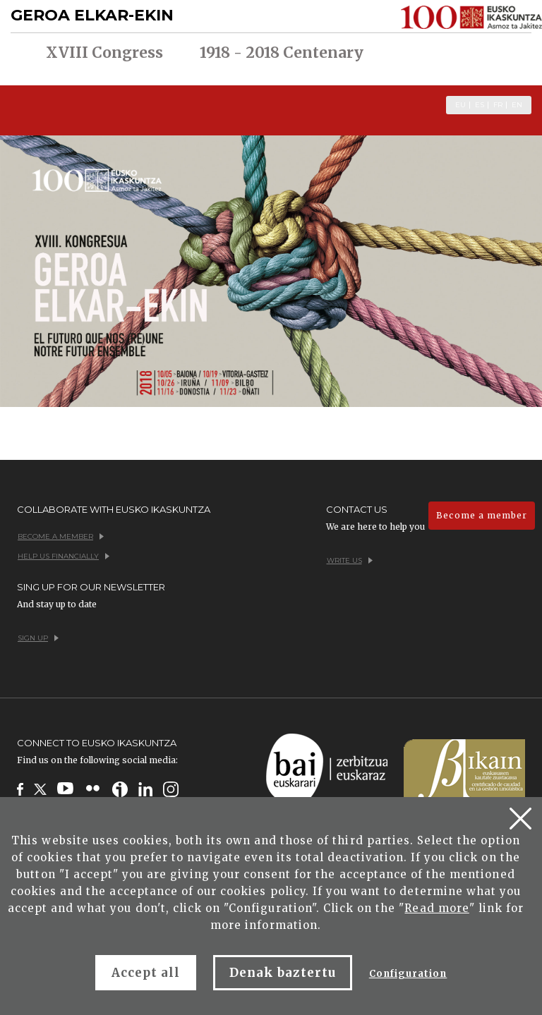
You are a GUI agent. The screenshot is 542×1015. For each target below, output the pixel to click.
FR (497, 105)
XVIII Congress (104, 52)
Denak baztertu (282, 972)
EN (517, 105)
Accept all (146, 972)
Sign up (38, 638)
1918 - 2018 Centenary (281, 52)
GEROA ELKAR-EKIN (92, 15)
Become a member (481, 515)
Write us (350, 560)
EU (460, 105)
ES (479, 105)
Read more (436, 908)
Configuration (408, 974)
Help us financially (63, 556)
